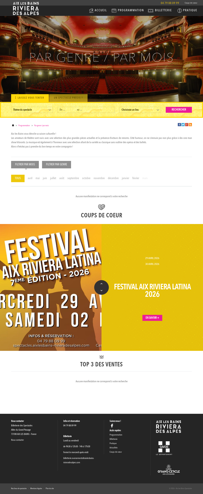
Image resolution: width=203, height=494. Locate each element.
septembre (73, 178)
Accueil (101, 10)
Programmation (131, 10)
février (135, 178)
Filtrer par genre (56, 165)
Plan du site (50, 489)
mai (38, 178)
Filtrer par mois (25, 165)
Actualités (114, 448)
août (61, 178)
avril (30, 178)
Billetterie (163, 10)
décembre (113, 178)
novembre (99, 178)
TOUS (18, 178)
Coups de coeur (191, 3)
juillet (53, 178)
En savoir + (152, 317)
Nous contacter (17, 440)
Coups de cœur (116, 452)
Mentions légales (36, 489)
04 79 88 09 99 (170, 3)
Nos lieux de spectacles (19, 489)
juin (45, 178)
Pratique (190, 10)
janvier (125, 178)
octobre (86, 178)
